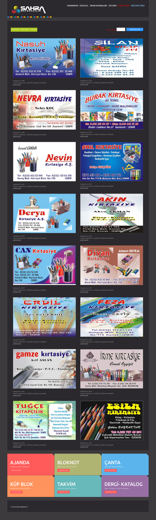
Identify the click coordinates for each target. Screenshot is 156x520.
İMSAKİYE (25, 29)
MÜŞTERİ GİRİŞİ (138, 6)
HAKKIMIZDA (72, 6)
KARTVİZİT (16, 29)
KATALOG (84, 6)
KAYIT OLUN (123, 6)
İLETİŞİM (112, 6)
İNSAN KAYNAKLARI (98, 6)
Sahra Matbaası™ (22, 507)
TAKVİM (33, 29)
